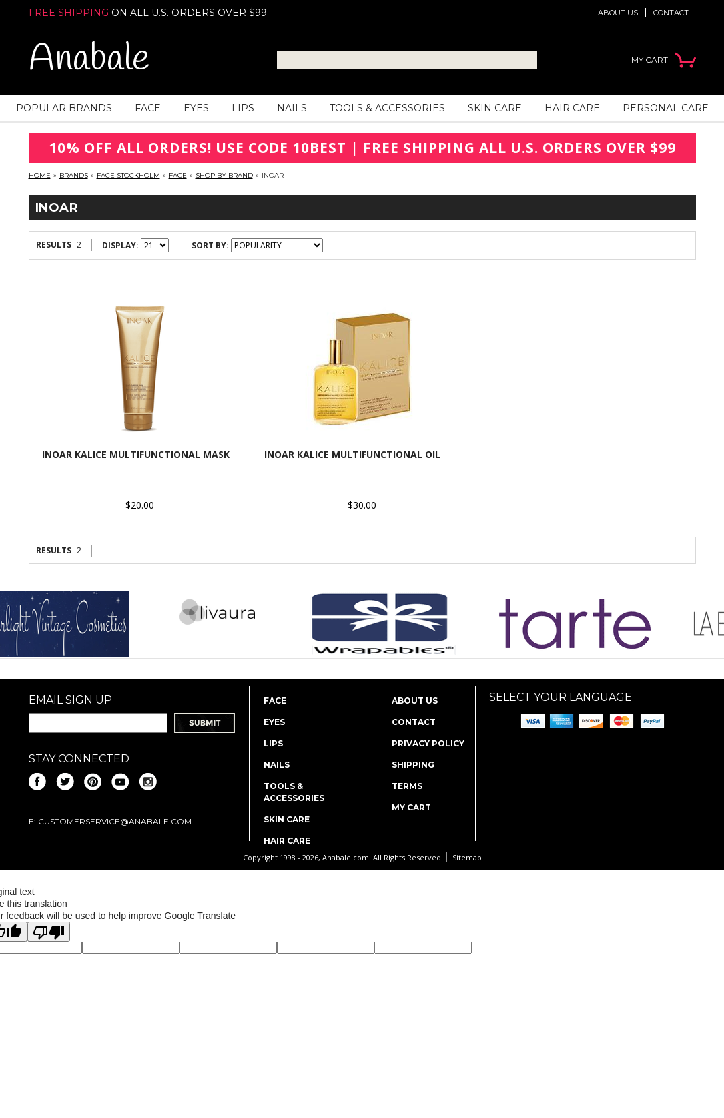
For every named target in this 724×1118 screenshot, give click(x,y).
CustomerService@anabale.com (115, 821)
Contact (671, 12)
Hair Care (572, 108)
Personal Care (666, 108)
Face (148, 108)
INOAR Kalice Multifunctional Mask (136, 454)
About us (618, 12)
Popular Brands (64, 108)
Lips (243, 108)
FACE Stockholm (128, 175)
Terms (407, 786)
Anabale (89, 60)
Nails (292, 108)
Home (40, 175)
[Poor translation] (48, 932)
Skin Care (495, 108)
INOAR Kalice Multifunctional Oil (352, 454)
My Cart (411, 807)
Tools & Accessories (387, 108)
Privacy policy (428, 743)
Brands (73, 175)
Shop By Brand (224, 175)
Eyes (196, 108)
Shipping (413, 765)
